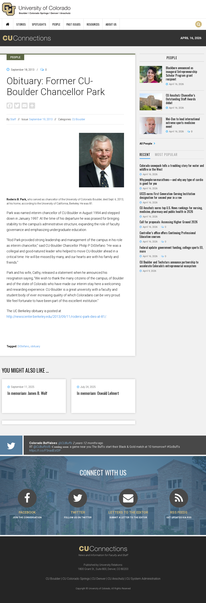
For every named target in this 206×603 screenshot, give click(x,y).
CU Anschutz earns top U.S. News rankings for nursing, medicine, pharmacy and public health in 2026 (171, 210)
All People (146, 143)
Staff (13, 119)
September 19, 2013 (41, 119)
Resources (93, 24)
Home (7, 24)
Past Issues (73, 24)
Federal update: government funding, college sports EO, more (171, 249)
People (56, 24)
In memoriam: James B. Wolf (27, 393)
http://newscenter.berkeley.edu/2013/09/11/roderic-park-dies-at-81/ (56, 317)
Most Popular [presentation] (166, 154)
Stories (21, 24)
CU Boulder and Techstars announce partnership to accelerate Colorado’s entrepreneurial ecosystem (169, 264)
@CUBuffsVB (41, 447)
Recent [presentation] (145, 154)
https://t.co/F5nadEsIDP (45, 450)
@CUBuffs (65, 443)
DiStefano (23, 346)
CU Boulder (78, 119)
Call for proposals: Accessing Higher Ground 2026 (169, 222)
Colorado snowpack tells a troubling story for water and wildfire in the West (172, 167)
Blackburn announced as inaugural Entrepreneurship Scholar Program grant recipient (181, 73)
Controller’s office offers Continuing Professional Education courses (168, 235)
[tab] (145, 155)
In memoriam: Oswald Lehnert (98, 393)
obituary (35, 346)
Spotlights (39, 24)
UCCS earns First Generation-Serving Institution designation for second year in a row (167, 195)
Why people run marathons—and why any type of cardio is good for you (171, 181)
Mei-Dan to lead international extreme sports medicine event (183, 123)
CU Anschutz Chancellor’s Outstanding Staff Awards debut (181, 99)
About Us (111, 24)
